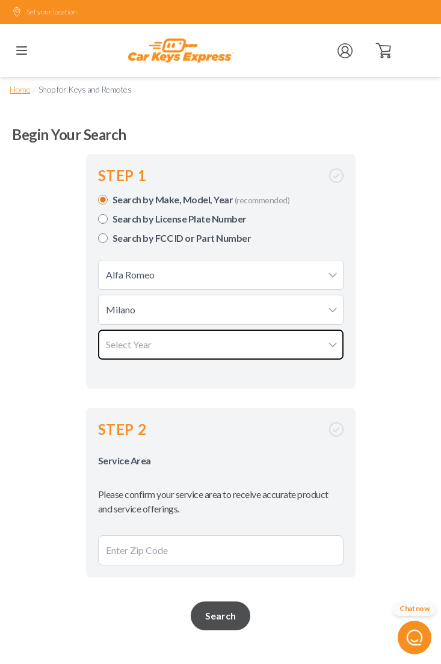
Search (220, 615)
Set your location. (45, 12)
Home (20, 89)
